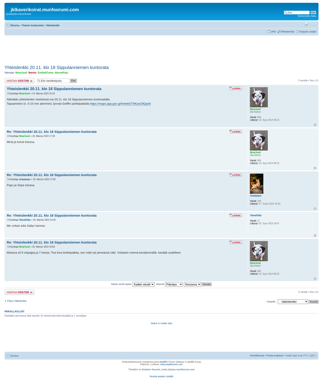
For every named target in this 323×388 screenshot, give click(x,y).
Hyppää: (271, 301)
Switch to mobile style (161, 323)
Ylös (315, 125)
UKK (273, 31)
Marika (32, 72)
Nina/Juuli (21, 72)
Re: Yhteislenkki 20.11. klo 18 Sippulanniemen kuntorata (52, 132)
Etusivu (15, 25)
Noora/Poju (61, 72)
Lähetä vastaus (19, 81)
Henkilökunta (257, 355)
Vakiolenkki (52, 25)
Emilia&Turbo (46, 72)
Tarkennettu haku (306, 16)
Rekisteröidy (288, 31)
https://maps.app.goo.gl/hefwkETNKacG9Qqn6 (120, 103)
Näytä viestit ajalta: (133, 284)
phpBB (162, 362)
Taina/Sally (25, 220)
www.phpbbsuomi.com (171, 364)
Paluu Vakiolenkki (16, 301)
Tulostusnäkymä (306, 24)
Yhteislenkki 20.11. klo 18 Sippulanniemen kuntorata (56, 67)
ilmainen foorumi (151, 369)
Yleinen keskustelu (33, 25)
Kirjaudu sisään (307, 31)
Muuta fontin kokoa (313, 24)
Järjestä (169, 284)
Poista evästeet (274, 355)
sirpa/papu (25, 179)
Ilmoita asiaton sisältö (161, 376)
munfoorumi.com (185, 369)
